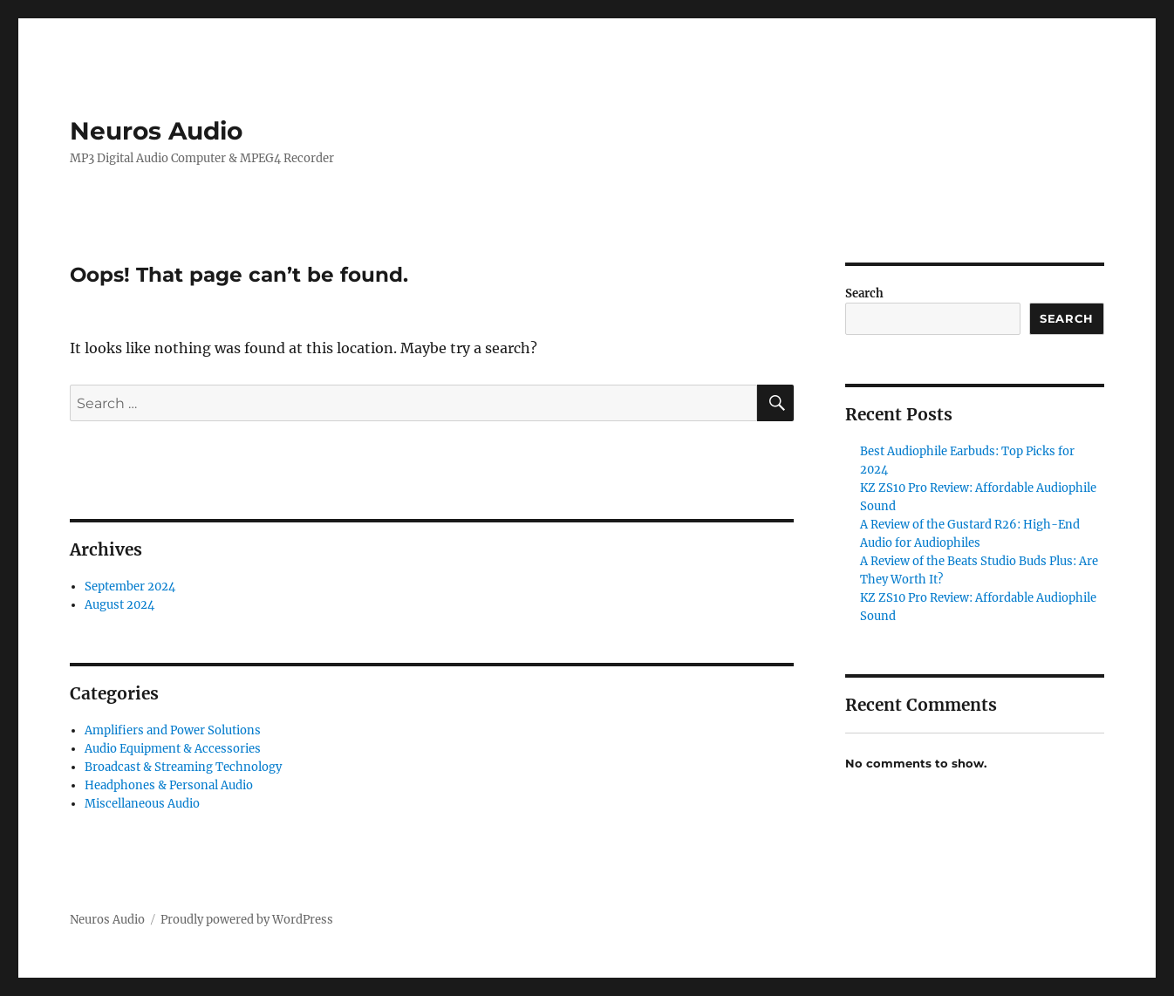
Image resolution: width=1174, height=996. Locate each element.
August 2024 (119, 604)
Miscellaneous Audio (142, 803)
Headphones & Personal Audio (169, 785)
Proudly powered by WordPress (246, 919)
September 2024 (130, 586)
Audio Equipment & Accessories (173, 748)
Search (864, 293)
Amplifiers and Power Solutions (173, 730)
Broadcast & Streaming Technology (183, 767)
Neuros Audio (156, 131)
